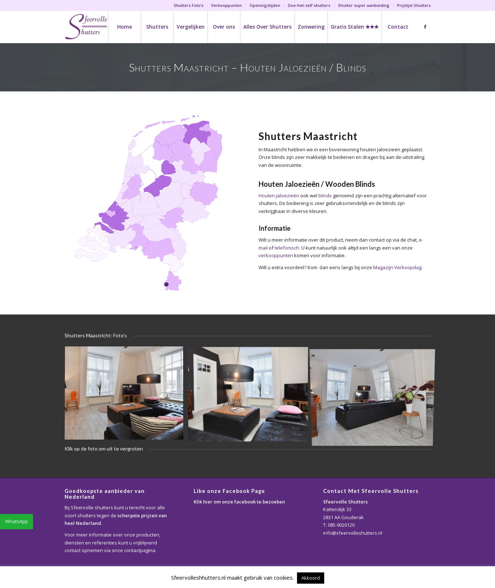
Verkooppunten (226, 5)
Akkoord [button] (310, 578)
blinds (325, 195)
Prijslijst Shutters (414, 5)
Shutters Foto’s (188, 5)
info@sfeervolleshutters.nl (352, 533)
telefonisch (287, 247)
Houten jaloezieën (279, 195)
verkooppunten (276, 255)
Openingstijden (264, 5)
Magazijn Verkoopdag (397, 267)
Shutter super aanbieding (363, 5)
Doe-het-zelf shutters (309, 5)
